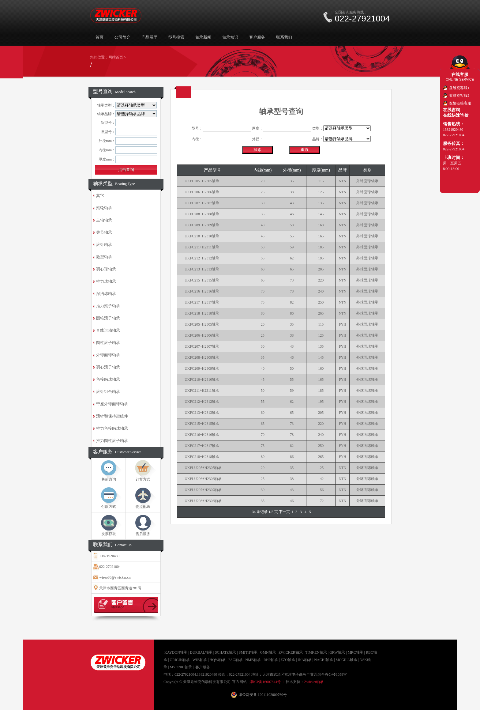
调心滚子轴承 (108, 367)
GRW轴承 (337, 652)
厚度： (281, 128)
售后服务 (143, 534)
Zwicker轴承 (314, 682)
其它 (100, 195)
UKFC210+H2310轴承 (202, 236)
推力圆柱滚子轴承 (112, 440)
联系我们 (284, 37)
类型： (341, 128)
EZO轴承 (288, 660)
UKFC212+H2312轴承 (202, 258)
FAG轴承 (235, 660)
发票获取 (108, 534)
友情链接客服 (460, 103)
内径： (221, 139)
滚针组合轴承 (108, 391)
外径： (281, 139)
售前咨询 (108, 479)
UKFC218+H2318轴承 (202, 313)
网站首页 (115, 57)
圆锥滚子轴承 (108, 318)
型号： (221, 128)
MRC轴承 (355, 652)
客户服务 (257, 37)
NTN (343, 181)
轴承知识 (230, 37)
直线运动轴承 (108, 330)
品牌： (341, 139)
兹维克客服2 (459, 95)
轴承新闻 (203, 37)
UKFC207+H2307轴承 (202, 203)
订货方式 (143, 479)
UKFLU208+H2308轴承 (203, 501)
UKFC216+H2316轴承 (202, 291)
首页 (99, 37)
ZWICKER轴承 (291, 652)
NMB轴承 (253, 660)
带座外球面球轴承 (112, 404)
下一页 (284, 512)
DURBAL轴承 (201, 652)
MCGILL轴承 (346, 660)
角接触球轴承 (108, 379)
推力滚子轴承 (108, 306)
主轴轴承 (104, 220)
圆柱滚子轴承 (108, 342)
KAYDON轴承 (175, 652)
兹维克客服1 (459, 88)
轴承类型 (114, 183)
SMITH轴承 (248, 652)
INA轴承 (304, 660)
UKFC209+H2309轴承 (202, 225)
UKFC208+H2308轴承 (202, 214)
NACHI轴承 (323, 660)
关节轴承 (104, 232)
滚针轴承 (104, 244)
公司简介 (122, 37)
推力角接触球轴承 (112, 428)
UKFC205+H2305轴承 (202, 181)
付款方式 (108, 506)
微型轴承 (104, 257)
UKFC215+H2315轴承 (202, 280)
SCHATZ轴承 (225, 652)
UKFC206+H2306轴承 (202, 192)
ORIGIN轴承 (180, 660)
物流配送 (143, 506)
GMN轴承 (268, 652)
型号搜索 (176, 37)
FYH (342, 324)
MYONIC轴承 (181, 667)
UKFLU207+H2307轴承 (203, 490)
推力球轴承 (106, 281)
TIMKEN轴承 (316, 652)
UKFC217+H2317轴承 (202, 302)
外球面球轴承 (108, 355)
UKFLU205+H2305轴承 (203, 468)
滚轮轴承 (104, 208)
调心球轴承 (106, 269)
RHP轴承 (271, 660)
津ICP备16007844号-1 (266, 682)
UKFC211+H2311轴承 (202, 247)
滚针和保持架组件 (112, 416)
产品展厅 (149, 37)
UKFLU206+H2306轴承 (203, 479)
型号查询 (114, 91)
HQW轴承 (218, 660)
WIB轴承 (200, 660)
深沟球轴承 (106, 293)
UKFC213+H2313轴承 (202, 269)
